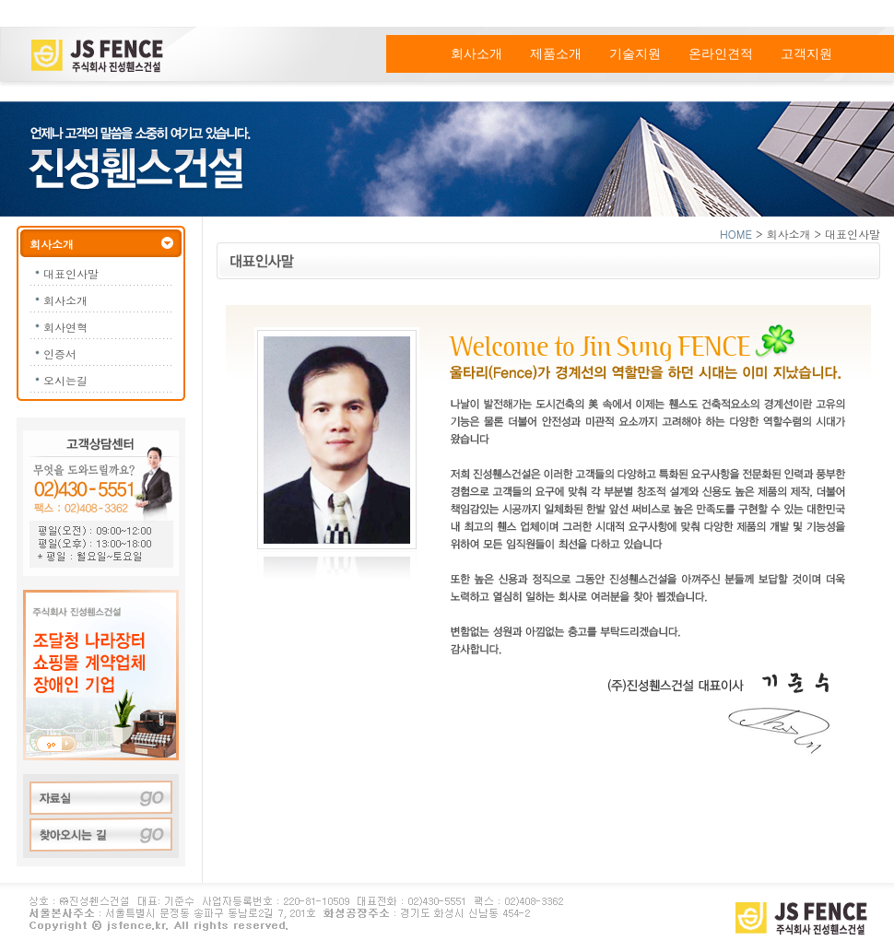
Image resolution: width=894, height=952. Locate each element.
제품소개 (556, 54)
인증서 (59, 353)
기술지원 (635, 54)
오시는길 (65, 380)
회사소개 (476, 54)
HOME (736, 233)
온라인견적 (720, 54)
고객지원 (806, 54)
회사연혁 (65, 327)
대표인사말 (71, 273)
